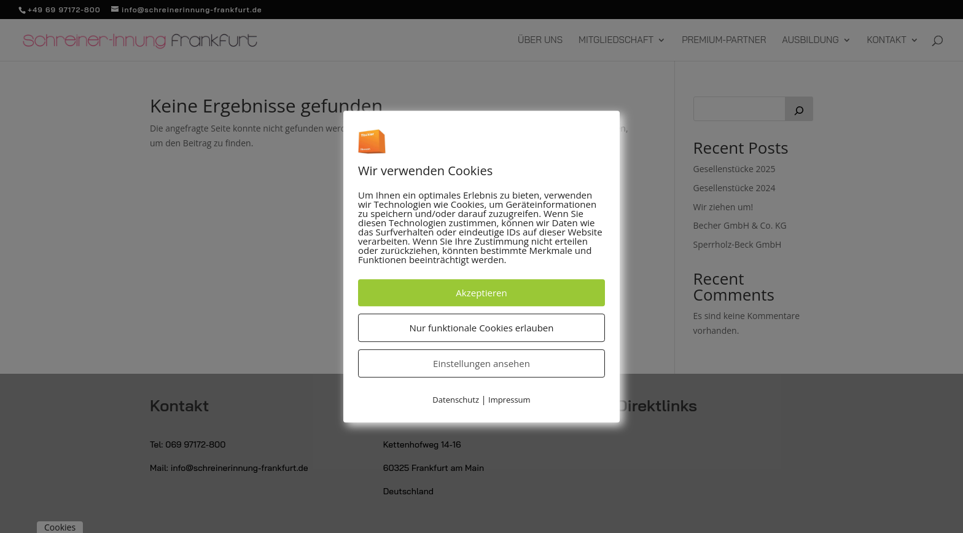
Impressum (509, 400)
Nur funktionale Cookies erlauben (482, 328)
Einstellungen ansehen (481, 364)
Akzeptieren (481, 293)
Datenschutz (455, 400)
